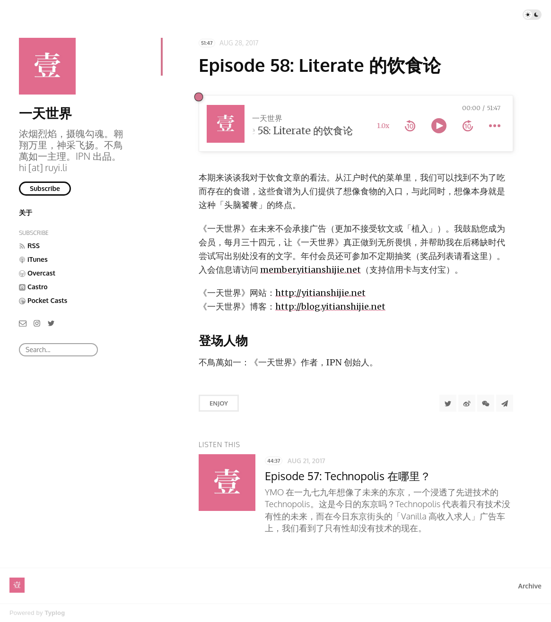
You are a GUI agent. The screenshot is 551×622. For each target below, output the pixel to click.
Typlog (54, 612)
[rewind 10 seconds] (410, 125)
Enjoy (219, 403)
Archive (530, 586)
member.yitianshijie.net (310, 269)
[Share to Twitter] (447, 403)
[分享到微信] (485, 403)
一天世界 (45, 112)
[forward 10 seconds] (467, 125)
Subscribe (45, 188)
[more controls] (494, 125)
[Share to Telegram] (504, 403)
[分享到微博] (466, 403)
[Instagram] (37, 322)
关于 (25, 212)
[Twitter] (51, 322)
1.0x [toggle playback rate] (383, 125)
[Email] (22, 322)
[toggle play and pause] (439, 125)
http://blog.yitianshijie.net (330, 306)
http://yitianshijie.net (320, 292)
